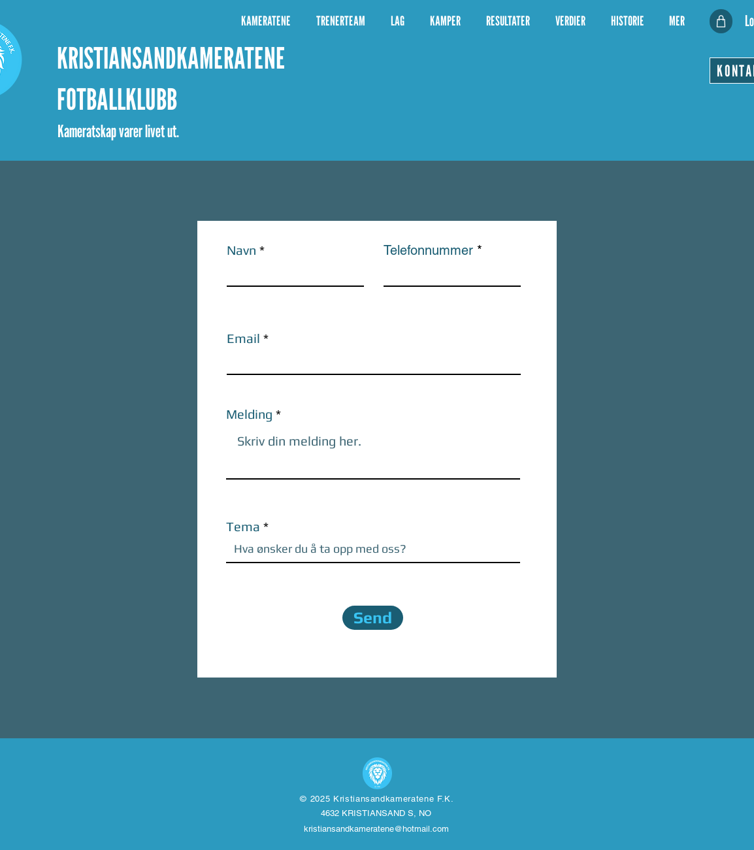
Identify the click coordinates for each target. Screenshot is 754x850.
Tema (243, 526)
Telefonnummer (428, 250)
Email (243, 338)
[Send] (372, 618)
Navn (241, 250)
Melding (249, 414)
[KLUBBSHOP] (721, 21)
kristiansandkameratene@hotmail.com (376, 829)
